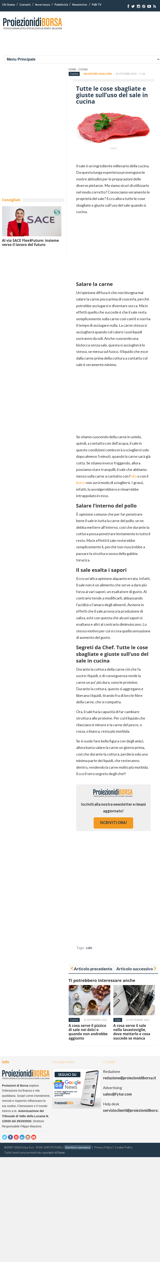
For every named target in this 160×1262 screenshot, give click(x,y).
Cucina (83, 69)
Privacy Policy (103, 1147)
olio (134, 476)
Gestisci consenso (77, 1147)
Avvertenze (42, 4)
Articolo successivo (134, 968)
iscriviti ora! (113, 822)
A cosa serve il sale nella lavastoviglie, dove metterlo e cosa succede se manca (131, 1032)
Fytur (61, 1152)
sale (89, 947)
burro (80, 482)
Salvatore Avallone (97, 74)
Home (72, 69)
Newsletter (79, 4)
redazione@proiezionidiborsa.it (129, 1078)
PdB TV (96, 4)
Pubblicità (61, 4)
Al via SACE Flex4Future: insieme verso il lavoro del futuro (30, 242)
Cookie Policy (123, 1147)
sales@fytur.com (117, 1094)
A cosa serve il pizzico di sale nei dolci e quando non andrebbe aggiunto (88, 1032)
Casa (118, 1020)
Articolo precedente (93, 968)
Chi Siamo (8, 4)
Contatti (25, 4)
